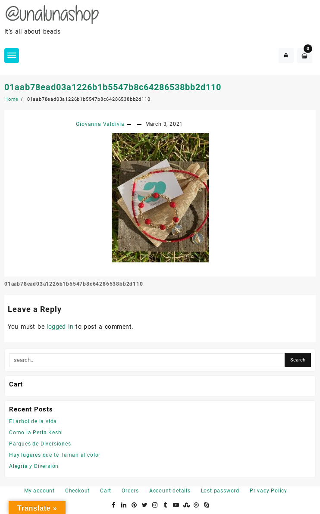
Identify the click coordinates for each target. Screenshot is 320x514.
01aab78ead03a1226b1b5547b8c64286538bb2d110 (112, 87)
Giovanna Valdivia (100, 124)
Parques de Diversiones (40, 444)
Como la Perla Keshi (36, 433)
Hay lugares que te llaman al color (54, 455)
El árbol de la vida (33, 421)
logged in (60, 326)
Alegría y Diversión (34, 466)
